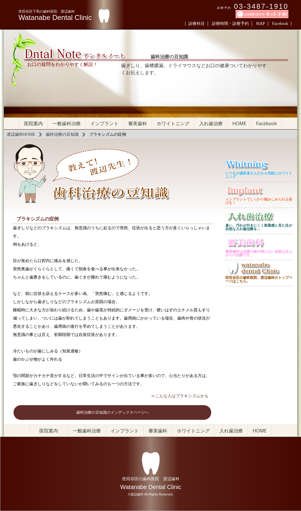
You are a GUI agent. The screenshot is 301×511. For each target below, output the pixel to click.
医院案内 (33, 123)
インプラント (104, 123)
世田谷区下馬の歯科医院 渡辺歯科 (46, 11)
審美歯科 (137, 123)
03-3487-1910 (261, 6)
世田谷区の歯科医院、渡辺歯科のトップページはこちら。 (258, 279)
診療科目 (196, 23)
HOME (239, 123)
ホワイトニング (173, 123)
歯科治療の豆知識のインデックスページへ (112, 412)
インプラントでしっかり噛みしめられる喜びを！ (258, 201)
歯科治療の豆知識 (62, 134)
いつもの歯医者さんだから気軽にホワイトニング (258, 175)
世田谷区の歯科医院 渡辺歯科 (151, 478)
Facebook (280, 23)
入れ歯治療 (211, 123)
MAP (260, 23)
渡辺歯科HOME (21, 134)
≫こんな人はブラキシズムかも (180, 395)
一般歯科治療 (67, 123)
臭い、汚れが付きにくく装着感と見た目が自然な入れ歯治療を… (258, 227)
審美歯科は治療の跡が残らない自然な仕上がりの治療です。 (258, 253)
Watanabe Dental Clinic (55, 17)
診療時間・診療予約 (230, 23)
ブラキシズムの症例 (37, 218)
